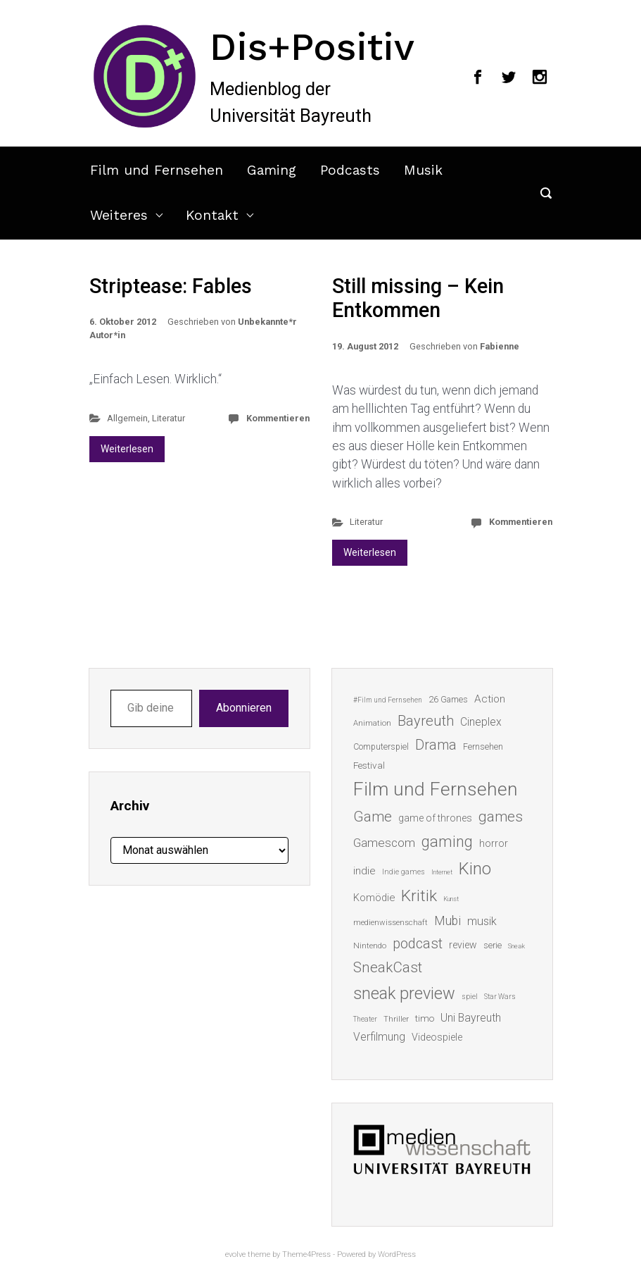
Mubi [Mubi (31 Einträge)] (447, 921)
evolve (235, 1254)
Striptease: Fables (170, 286)
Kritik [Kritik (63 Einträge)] (419, 895)
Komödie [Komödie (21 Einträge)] (374, 897)
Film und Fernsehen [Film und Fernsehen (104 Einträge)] (435, 789)
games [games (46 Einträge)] (500, 816)
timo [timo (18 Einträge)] (424, 1018)
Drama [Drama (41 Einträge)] (436, 745)
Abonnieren (244, 707)
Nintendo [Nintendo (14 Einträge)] (369, 945)
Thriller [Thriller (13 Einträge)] (396, 1019)
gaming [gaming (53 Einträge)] (447, 841)
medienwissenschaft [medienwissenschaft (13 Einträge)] (390, 922)
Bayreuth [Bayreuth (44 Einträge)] (426, 720)
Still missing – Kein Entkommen (418, 298)
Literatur (168, 418)
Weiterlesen (127, 448)
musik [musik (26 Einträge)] (482, 921)
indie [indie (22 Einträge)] (364, 870)
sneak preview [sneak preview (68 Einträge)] (404, 993)
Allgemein (127, 418)
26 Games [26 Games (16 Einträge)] (448, 699)
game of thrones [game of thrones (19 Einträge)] (435, 818)
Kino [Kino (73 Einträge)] (475, 869)
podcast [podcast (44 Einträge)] (418, 943)
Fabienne (499, 346)
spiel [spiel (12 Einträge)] (470, 996)
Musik (423, 170)
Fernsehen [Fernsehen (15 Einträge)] (483, 747)
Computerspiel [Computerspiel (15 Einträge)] (381, 747)
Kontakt (212, 215)
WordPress (397, 1254)
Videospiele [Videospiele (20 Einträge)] (437, 1037)
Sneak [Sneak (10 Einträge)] (516, 946)
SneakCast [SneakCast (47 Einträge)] (387, 967)
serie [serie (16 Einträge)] (492, 945)
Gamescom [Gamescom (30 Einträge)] (384, 843)
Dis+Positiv (312, 46)
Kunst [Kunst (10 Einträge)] (451, 899)
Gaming (271, 170)
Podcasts (350, 170)
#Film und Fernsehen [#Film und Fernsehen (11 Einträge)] (387, 700)
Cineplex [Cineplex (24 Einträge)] (481, 722)
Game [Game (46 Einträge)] (372, 816)
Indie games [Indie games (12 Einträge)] (403, 871)
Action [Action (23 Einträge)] (489, 699)
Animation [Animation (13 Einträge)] (372, 723)
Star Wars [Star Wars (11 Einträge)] (500, 996)
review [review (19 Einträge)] (463, 944)
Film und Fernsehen (156, 170)
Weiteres (119, 215)
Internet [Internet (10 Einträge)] (441, 872)
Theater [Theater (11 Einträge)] (365, 1019)
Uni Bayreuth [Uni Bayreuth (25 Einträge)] (470, 1017)
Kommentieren (278, 418)
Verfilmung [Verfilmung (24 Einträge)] (379, 1036)
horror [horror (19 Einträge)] (493, 843)
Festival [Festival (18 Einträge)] (369, 765)
